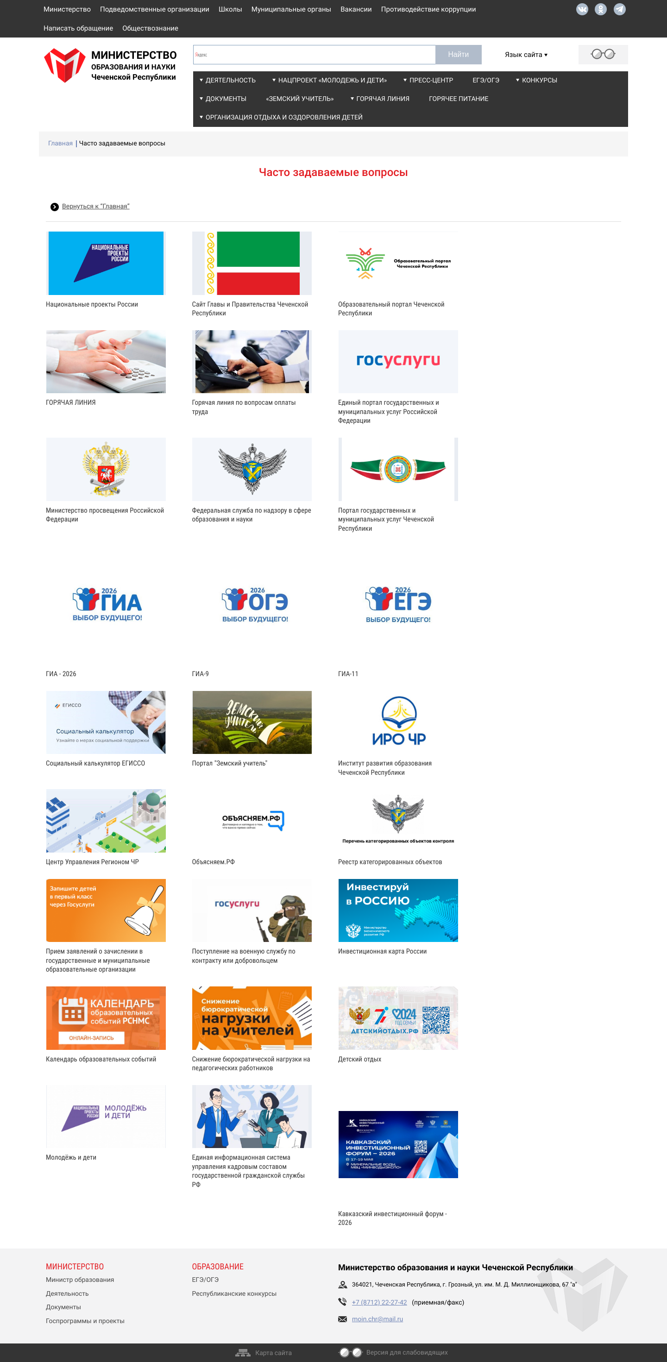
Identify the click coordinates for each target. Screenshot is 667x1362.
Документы (226, 99)
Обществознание (150, 28)
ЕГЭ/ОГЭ (485, 80)
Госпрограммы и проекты (85, 1321)
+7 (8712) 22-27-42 (379, 1302)
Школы (230, 9)
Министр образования (80, 1280)
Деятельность (231, 80)
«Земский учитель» (300, 99)
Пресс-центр (431, 80)
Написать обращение (78, 28)
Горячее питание (458, 99)
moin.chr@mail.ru (377, 1319)
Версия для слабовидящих (407, 1352)
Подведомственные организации (154, 9)
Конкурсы (539, 80)
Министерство (67, 9)
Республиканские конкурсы (234, 1294)
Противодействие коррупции (428, 9)
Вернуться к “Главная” (96, 206)
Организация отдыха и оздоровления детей (284, 117)
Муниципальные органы (291, 9)
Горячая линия (383, 99)
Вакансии (356, 9)
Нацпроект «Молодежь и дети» (332, 80)
